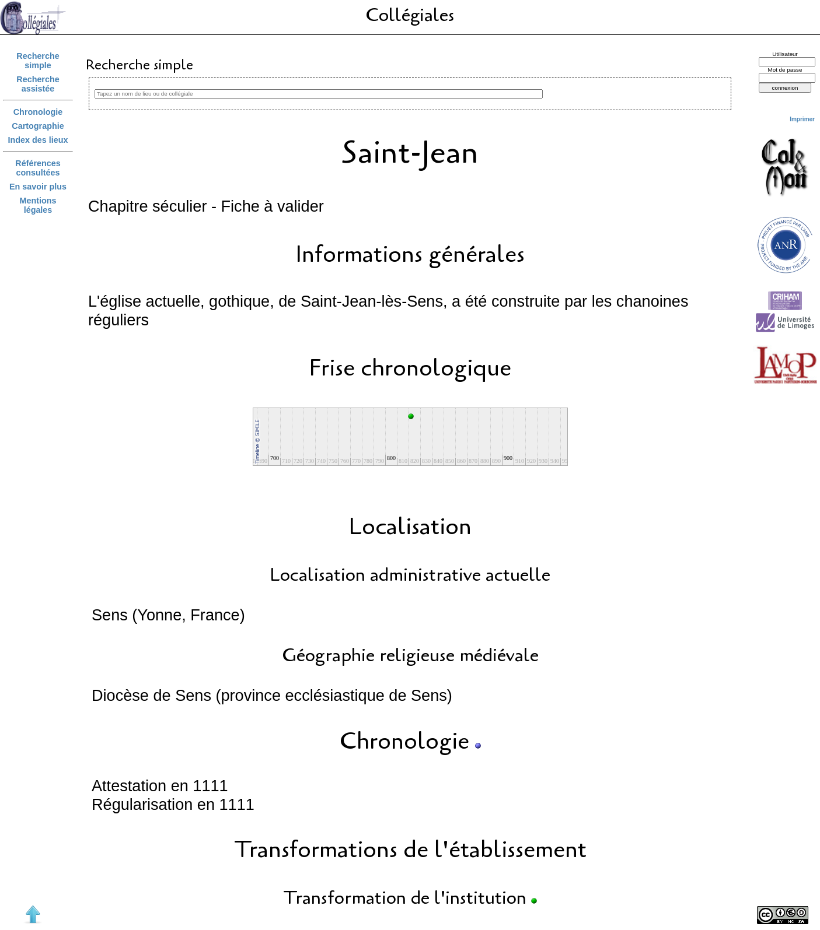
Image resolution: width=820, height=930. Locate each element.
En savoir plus (38, 186)
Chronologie (37, 112)
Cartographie (38, 126)
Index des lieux (38, 140)
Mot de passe (784, 69)
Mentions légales (38, 205)
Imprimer (802, 119)
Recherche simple (37, 60)
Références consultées (37, 168)
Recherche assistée (37, 84)
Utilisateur (785, 54)
